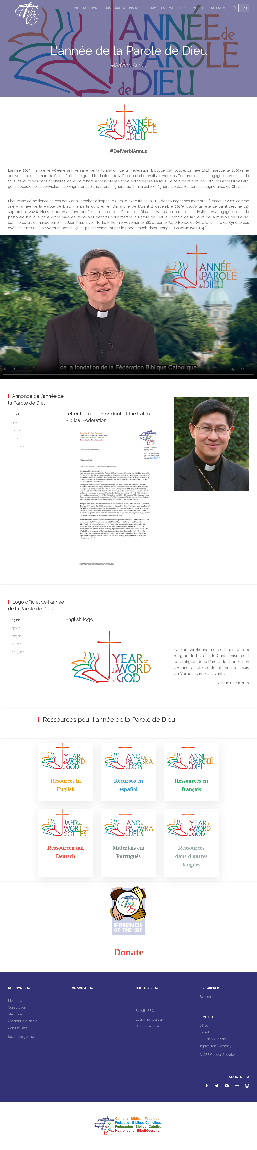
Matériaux (177, 8)
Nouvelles (156, 8)
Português (17, 446)
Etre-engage (217, 8)
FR (243, 8)
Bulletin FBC (145, 1011)
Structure (15, 1014)
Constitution (17, 1007)
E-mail (204, 1032)
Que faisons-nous (129, 8)
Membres (15, 1001)
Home (74, 8)
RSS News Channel (213, 1039)
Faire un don (208, 997)
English (15, 414)
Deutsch (15, 438)
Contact (196, 8)
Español (15, 422)
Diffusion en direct (149, 1026)
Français (15, 430)
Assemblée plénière (22, 1021)
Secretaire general (21, 1037)
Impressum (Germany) (216, 1046)
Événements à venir (150, 1019)
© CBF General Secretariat (219, 1055)
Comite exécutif (20, 1028)
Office (203, 1025)
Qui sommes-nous (97, 8)
